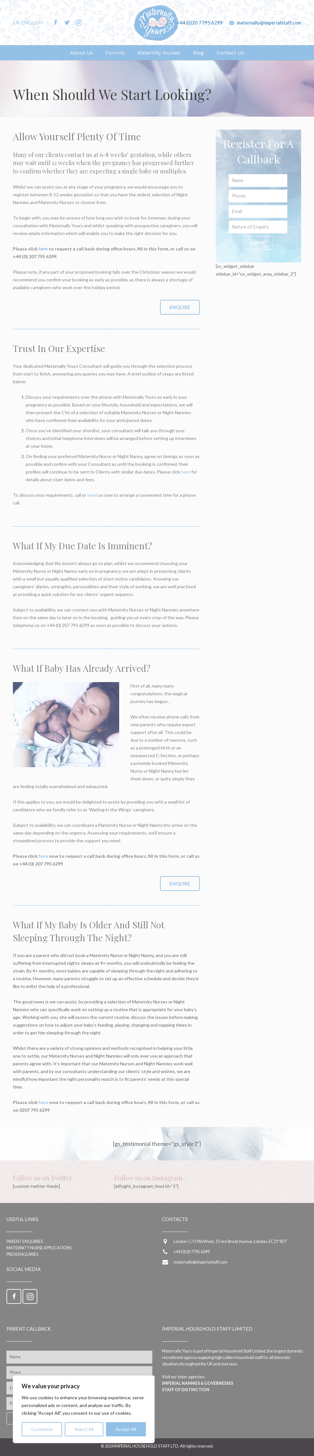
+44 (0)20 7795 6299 (199, 22)
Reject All (84, 1429)
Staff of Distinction (185, 1389)
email (92, 495)
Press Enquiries (22, 1254)
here (43, 248)
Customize (42, 1429)
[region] (84, 1409)
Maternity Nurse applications (38, 1248)
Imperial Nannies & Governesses (197, 1383)
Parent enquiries (24, 1241)
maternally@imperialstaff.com (269, 22)
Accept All (125, 1429)
